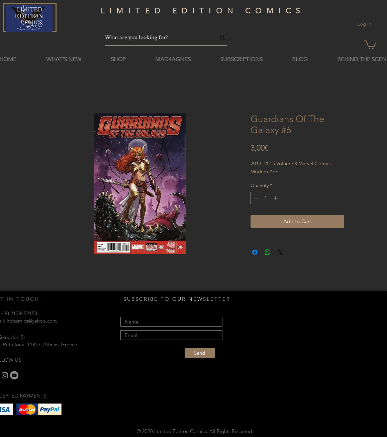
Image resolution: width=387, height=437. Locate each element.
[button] (370, 44)
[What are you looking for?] (155, 37)
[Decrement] (256, 198)
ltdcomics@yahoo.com (32, 321)
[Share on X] (280, 252)
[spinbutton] (266, 198)
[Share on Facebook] (255, 252)
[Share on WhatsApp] (268, 252)
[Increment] (276, 198)
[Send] (200, 353)
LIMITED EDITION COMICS (203, 10)
